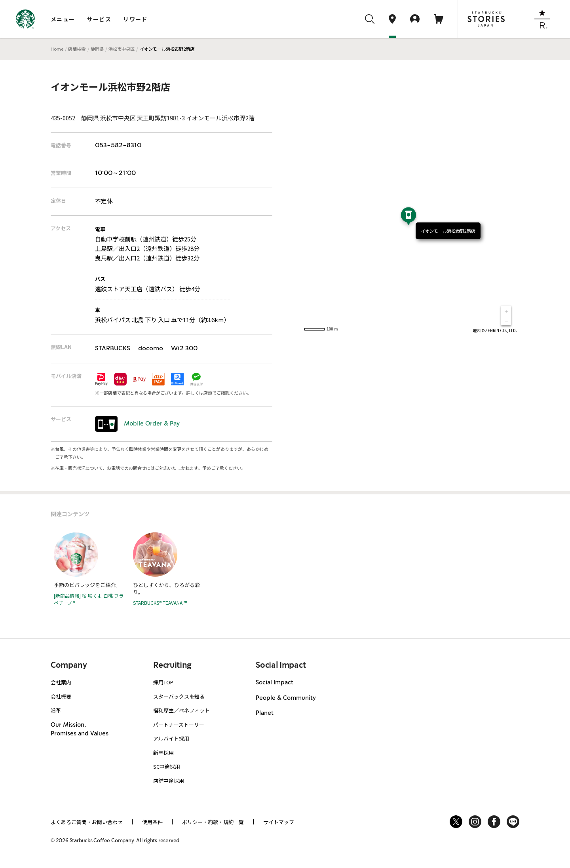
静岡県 (97, 49)
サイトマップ (278, 822)
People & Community (286, 698)
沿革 (56, 710)
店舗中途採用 (168, 780)
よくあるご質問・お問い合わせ (87, 822)
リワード (135, 19)
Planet (265, 713)
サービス (99, 19)
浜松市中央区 (121, 49)
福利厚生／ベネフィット (181, 710)
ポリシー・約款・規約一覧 (213, 822)
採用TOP (163, 682)
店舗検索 (77, 49)
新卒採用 (163, 752)
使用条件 (152, 822)
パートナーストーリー (178, 724)
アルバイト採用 (171, 738)
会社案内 (61, 682)
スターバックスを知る (179, 696)
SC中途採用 (166, 766)
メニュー (63, 19)
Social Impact (274, 683)
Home (57, 49)
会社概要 (61, 696)
